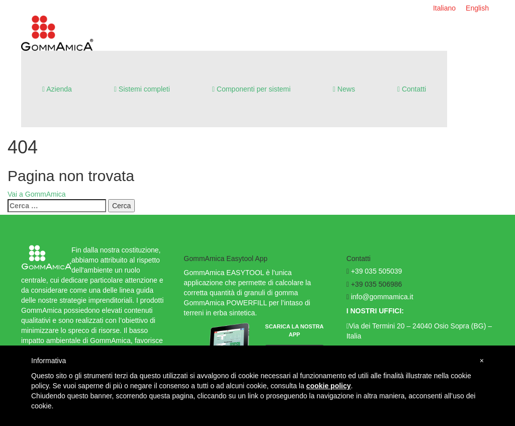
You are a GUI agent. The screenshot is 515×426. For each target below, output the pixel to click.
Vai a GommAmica (37, 194)
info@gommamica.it (382, 297)
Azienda (57, 89)
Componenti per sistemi (251, 89)
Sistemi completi (142, 89)
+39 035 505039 (376, 271)
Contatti (411, 89)
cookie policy (328, 386)
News (344, 89)
